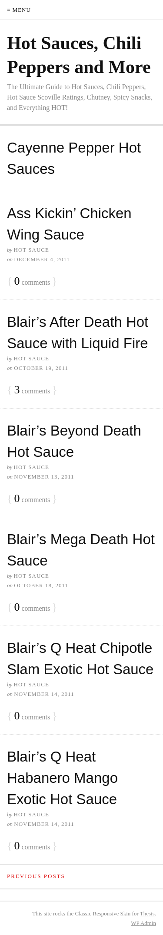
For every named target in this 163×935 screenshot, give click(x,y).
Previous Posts (36, 876)
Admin (143, 923)
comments (32, 281)
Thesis (147, 913)
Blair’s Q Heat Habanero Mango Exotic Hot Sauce (62, 778)
